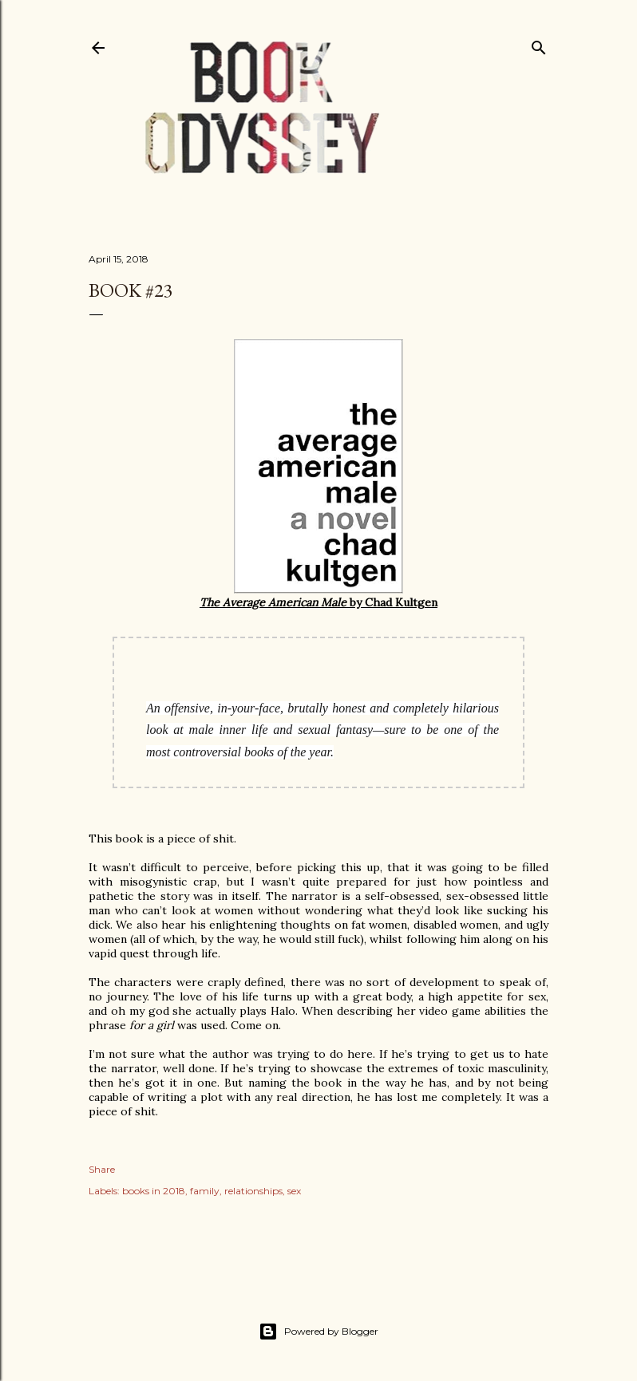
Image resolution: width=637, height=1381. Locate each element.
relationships (253, 1191)
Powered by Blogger (318, 1331)
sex (294, 1191)
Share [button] (102, 1169)
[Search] (538, 44)
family (205, 1191)
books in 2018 (153, 1191)
